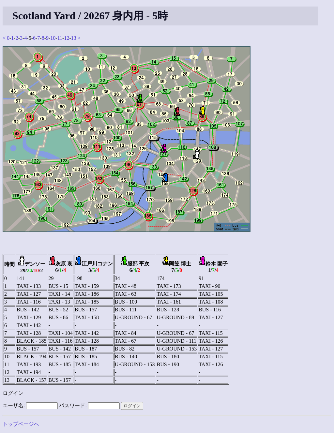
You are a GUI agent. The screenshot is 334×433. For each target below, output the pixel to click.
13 (73, 38)
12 (66, 38)
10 (52, 38)
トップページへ (21, 424)
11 (59, 38)
